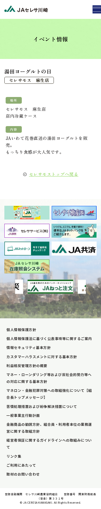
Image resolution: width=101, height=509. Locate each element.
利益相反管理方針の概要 (26, 365)
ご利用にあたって (21, 465)
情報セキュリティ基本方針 (28, 347)
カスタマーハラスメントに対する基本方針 (41, 356)
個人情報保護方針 (21, 329)
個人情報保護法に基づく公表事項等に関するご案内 (49, 338)
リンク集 (13, 456)
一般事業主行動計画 (23, 415)
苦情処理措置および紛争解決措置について (41, 406)
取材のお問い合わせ (23, 474)
